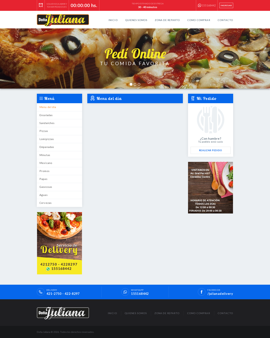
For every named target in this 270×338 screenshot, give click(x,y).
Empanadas (46, 146)
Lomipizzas (46, 139)
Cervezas (45, 202)
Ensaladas (46, 115)
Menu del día (47, 107)
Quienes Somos (136, 20)
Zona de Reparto (167, 20)
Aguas (43, 194)
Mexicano (45, 162)
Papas (43, 178)
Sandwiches (47, 123)
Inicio (113, 20)
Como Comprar (198, 20)
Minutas (44, 155)
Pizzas (43, 130)
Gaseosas (45, 186)
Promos (44, 171)
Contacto (225, 20)
